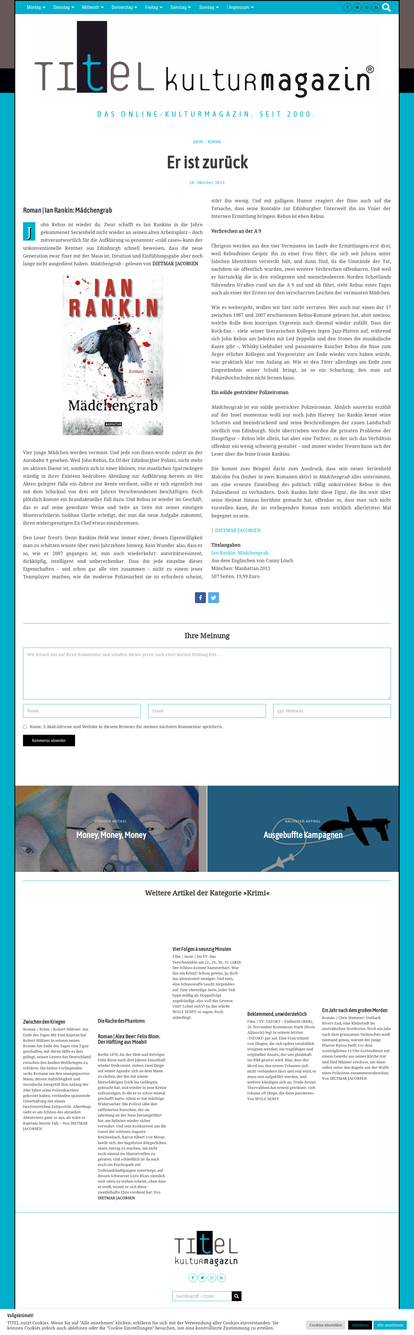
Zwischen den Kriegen (44, 1022)
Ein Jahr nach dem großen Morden (355, 1010)
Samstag (178, 7)
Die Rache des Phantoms (121, 1021)
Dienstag (61, 7)
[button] (236, 1296)
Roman (214, 142)
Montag (34, 7)
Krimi (198, 142)
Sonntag (206, 7)
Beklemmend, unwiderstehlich (277, 1014)
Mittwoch (90, 7)
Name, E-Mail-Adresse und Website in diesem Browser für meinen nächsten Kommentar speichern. (126, 726)
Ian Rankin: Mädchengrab (240, 553)
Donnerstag (122, 7)
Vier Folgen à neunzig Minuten (201, 949)
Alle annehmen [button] (390, 1325)
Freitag (151, 7)
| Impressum (238, 7)
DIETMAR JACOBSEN (238, 530)
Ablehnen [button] (360, 1325)
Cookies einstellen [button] (326, 1325)
